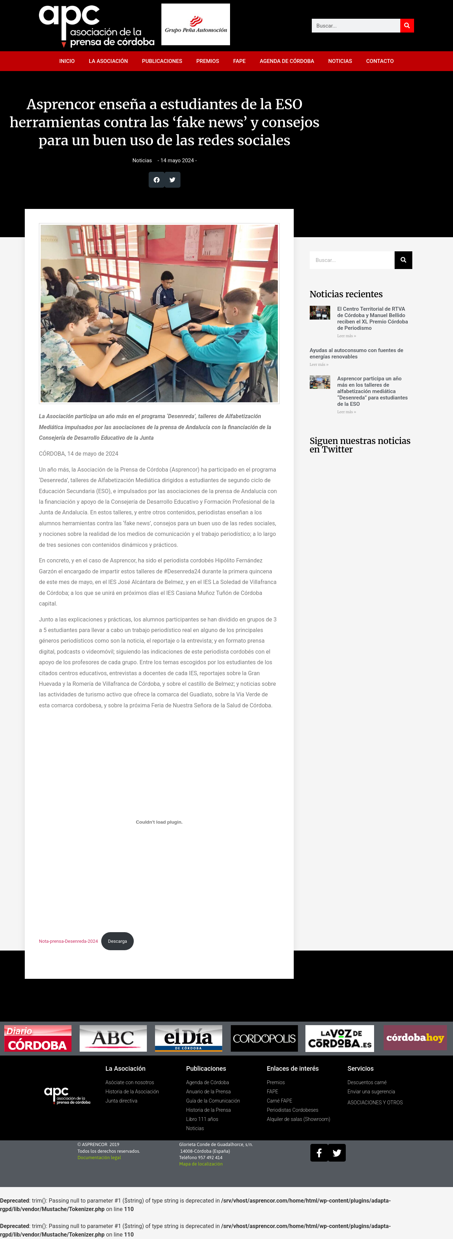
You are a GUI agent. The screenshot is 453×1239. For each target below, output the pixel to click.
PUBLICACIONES (162, 61)
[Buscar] (407, 26)
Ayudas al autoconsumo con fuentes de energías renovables (356, 353)
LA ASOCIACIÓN (108, 61)
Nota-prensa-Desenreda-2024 (68, 941)
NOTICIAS (340, 61)
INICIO (67, 61)
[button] (157, 180)
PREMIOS (207, 61)
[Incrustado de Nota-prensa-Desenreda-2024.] (159, 822)
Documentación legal (99, 1157)
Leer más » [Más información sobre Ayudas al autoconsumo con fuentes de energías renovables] (319, 364)
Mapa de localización (201, 1164)
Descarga (117, 941)
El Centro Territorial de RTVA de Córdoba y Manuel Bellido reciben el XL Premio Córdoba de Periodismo (372, 318)
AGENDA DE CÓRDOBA (287, 61)
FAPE (239, 61)
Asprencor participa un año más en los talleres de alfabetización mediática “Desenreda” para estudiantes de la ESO (372, 391)
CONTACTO (380, 61)
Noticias (142, 160)
